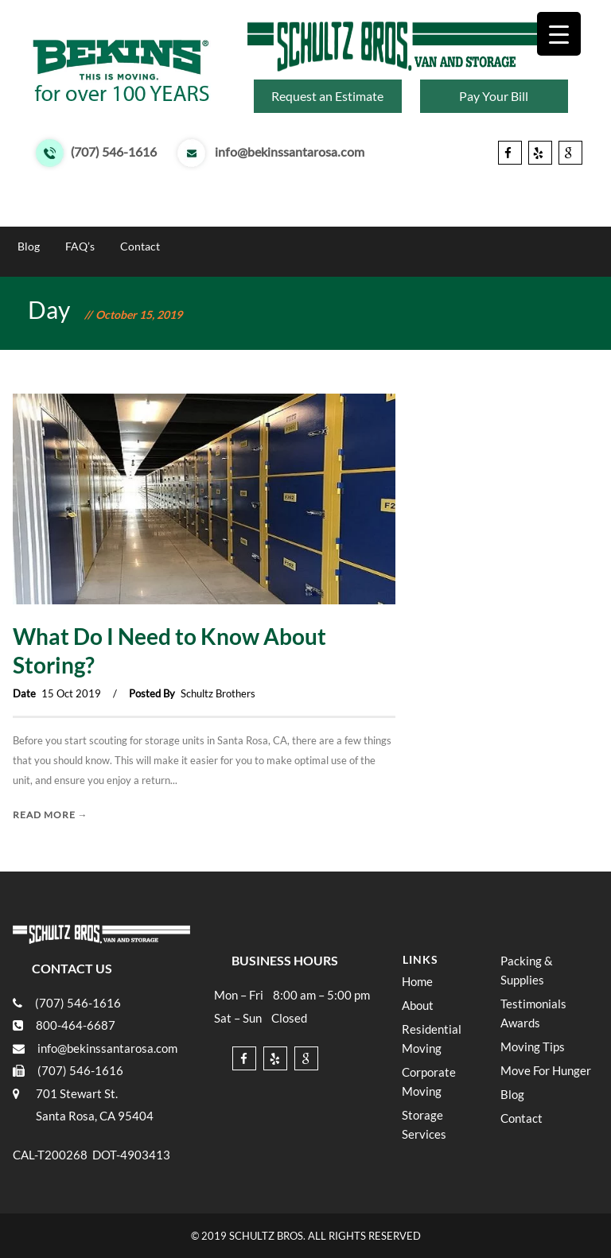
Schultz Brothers (218, 693)
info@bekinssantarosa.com (289, 152)
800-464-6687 (75, 1025)
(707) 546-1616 (114, 152)
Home (33, 213)
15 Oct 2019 (71, 693)
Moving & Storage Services (195, 213)
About (88, 213)
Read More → (50, 815)
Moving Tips (444, 213)
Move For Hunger (543, 213)
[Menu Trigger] (559, 34)
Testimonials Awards (337, 213)
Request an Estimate (327, 95)
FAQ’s (80, 246)
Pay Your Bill (493, 95)
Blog (29, 246)
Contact (140, 246)
